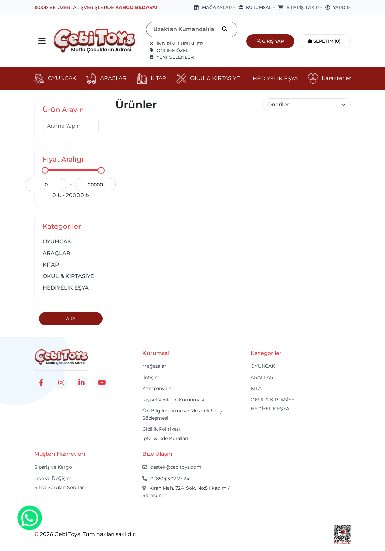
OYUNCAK (57, 241)
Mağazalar (154, 366)
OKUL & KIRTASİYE (68, 276)
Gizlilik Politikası (161, 429)
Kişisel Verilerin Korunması (173, 400)
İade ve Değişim (53, 478)
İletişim (151, 377)
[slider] (45, 170)
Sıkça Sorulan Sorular (59, 487)
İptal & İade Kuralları (165, 438)
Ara (71, 318)
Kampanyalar (157, 388)
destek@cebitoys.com (171, 467)
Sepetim (324, 41)
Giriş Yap (270, 41)
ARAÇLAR (56, 253)
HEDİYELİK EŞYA (66, 287)
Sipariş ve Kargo (53, 467)
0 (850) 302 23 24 (165, 478)
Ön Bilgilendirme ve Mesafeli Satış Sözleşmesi (182, 414)
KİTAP (51, 264)
